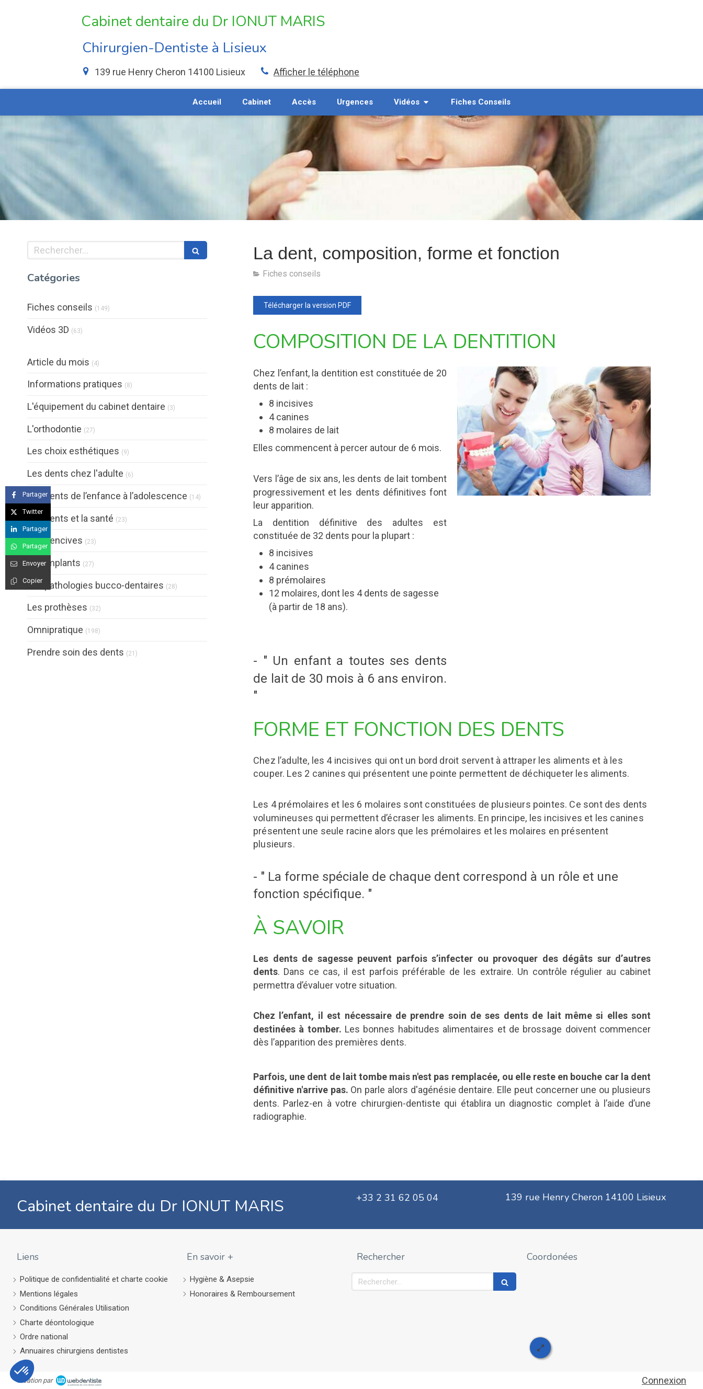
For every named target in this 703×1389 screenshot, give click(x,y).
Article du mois (58, 362)
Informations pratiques (74, 383)
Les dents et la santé (70, 518)
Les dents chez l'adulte (75, 473)
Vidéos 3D (48, 329)
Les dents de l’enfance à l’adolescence (107, 495)
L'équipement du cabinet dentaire (96, 406)
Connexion (664, 1380)
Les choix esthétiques (73, 450)
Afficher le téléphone (316, 71)
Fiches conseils (60, 307)
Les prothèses (57, 607)
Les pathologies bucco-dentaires (95, 585)
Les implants (54, 562)
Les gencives (55, 540)
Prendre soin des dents (75, 652)
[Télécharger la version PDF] (307, 305)
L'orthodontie (54, 428)
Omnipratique (55, 629)
